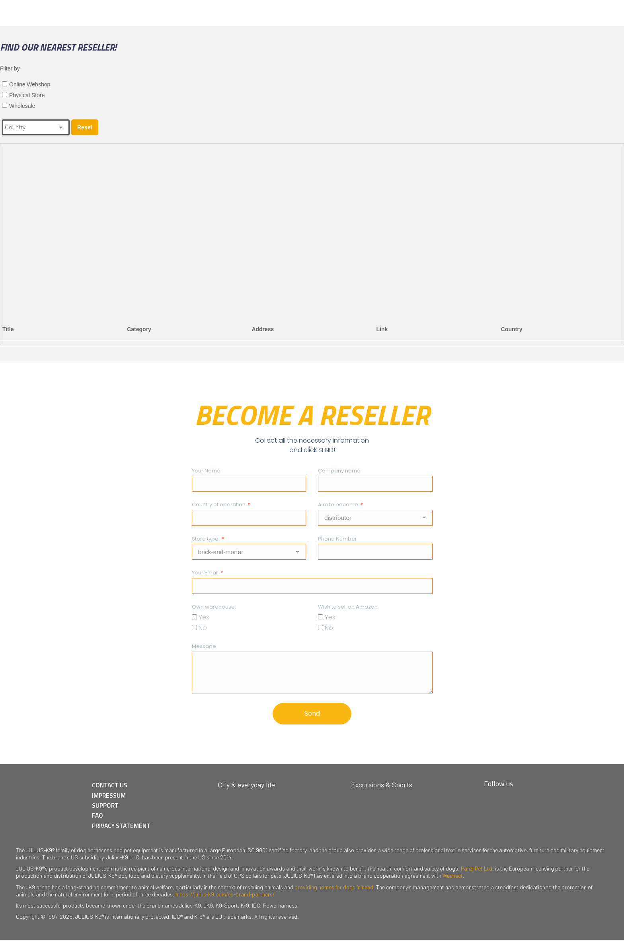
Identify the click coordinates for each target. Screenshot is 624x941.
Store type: (206, 539)
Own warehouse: (214, 607)
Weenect (453, 876)
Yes (204, 617)
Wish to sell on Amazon (348, 607)
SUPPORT (106, 806)
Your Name (206, 470)
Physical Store (27, 95)
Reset (84, 127)
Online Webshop (29, 84)
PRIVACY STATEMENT (123, 826)
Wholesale (22, 106)
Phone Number (337, 539)
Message (204, 646)
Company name (339, 470)
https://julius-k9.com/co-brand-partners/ (225, 894)
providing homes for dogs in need (333, 887)
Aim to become (338, 504)
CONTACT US (111, 786)
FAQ (99, 816)
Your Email (206, 572)
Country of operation (219, 504)
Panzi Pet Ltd (476, 868)
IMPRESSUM (110, 796)
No (203, 628)
